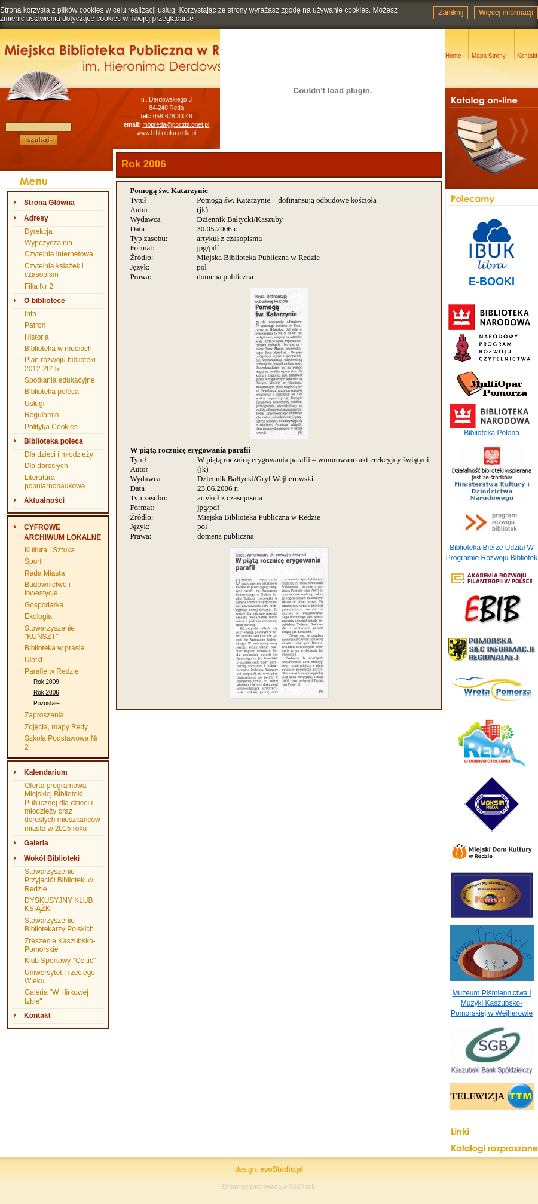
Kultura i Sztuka (50, 550)
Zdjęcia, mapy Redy (56, 727)
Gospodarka (44, 605)
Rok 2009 (46, 682)
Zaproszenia (44, 715)
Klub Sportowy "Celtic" (60, 961)
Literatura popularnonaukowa (55, 481)
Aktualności (44, 500)
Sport (33, 561)
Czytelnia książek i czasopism (54, 270)
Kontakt (37, 1016)
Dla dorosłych (46, 466)
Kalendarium (46, 772)
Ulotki (33, 660)
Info (30, 314)
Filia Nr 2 (39, 286)
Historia (37, 337)
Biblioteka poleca (52, 391)
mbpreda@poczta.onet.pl (175, 124)
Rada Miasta (45, 573)
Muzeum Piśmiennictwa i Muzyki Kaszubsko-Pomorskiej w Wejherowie (492, 1003)
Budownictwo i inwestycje (48, 588)
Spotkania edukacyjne (59, 380)
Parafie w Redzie (52, 671)
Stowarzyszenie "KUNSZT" (50, 632)
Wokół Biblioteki (52, 858)
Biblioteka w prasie (54, 648)
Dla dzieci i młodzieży (59, 454)
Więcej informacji (506, 12)
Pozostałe (46, 703)
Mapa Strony (489, 56)
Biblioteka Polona (491, 433)
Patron (35, 325)
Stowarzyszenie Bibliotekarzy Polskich (59, 924)
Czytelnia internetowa (59, 254)
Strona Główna (49, 202)
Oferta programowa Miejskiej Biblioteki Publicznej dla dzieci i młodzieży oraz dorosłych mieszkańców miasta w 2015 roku (62, 807)
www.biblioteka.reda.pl (167, 133)
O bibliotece (44, 301)
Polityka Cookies (51, 427)
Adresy (36, 218)
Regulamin (42, 415)
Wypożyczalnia (48, 243)
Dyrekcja (39, 231)
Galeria (36, 843)
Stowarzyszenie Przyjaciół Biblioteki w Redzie (59, 880)
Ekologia (38, 616)
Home (453, 56)
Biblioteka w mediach (58, 348)
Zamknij (450, 12)
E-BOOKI (492, 282)
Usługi (34, 403)
